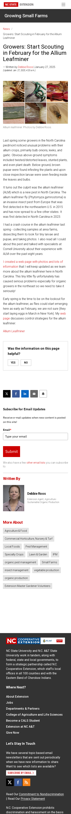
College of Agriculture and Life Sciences (34, 714)
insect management (16, 570)
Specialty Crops (14, 554)
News (6, 28)
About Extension (17, 696)
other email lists (36, 462)
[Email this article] (34, 394)
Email (7, 429)
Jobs (9, 702)
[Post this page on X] (7, 394)
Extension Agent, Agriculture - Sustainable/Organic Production (43, 501)
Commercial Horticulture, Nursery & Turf (28, 538)
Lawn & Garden (38, 554)
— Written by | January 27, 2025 (29, 67)
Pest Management (36, 546)
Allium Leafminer (14, 331)
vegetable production (46, 570)
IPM (55, 554)
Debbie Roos (25, 67)
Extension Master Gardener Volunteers (27, 585)
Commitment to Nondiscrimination (41, 794)
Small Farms (49, 562)
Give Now (12, 732)
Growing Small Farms (26, 15)
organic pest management (20, 562)
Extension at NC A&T (20, 726)
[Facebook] (18, 782)
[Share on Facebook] (16, 394)
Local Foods (12, 546)
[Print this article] (43, 394)
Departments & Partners (23, 708)
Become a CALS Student (23, 720)
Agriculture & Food (16, 530)
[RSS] (26, 782)
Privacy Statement (33, 798)
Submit (11, 451)
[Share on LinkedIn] (25, 394)
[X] (10, 782)
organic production (16, 578)
